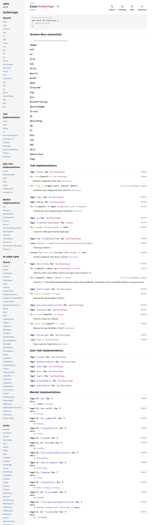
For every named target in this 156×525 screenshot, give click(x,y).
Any (43, 398)
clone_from (40, 186)
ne (35, 277)
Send (39, 366)
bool (78, 268)
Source (33, 10)
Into (47, 442)
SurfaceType (57, 172)
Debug (40, 202)
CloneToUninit (49, 428)
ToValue (41, 309)
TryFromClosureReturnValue (57, 502)
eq (35, 268)
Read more (67, 181)
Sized (49, 404)
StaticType (43, 289)
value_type (40, 323)
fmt (36, 206)
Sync (39, 371)
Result (83, 206)
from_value (49, 252)
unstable (135, 186)
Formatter (62, 206)
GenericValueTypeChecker (63, 243)
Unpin (40, 376)
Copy (39, 197)
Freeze (41, 357)
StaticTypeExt (49, 462)
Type (57, 293)
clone (37, 176)
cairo (32, 3)
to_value (39, 314)
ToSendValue (48, 482)
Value (69, 222)
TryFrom (49, 492)
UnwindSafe (43, 385)
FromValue (48, 238)
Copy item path (58, 6)
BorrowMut (47, 418)
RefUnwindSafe (45, 361)
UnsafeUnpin (44, 380)
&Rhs (57, 277)
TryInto (49, 511)
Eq (38, 217)
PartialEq (43, 263)
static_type (41, 293)
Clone (40, 172)
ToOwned (45, 472)
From (39, 222)
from (36, 227)
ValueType (43, 335)
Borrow (45, 408)
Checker (41, 243)
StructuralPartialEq (49, 305)
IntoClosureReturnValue (55, 452)
